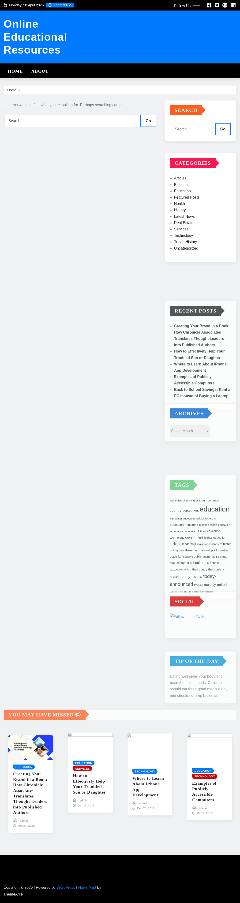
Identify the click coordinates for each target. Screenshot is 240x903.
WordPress (66, 887)
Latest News (184, 246)
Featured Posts (187, 227)
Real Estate (184, 252)
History (180, 239)
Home (15, 71)
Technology (183, 265)
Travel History (185, 271)
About (40, 71)
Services (181, 259)
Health (179, 233)
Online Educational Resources (35, 37)
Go (148, 121)
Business (181, 214)
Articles (180, 208)
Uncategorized (186, 277)
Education (182, 220)
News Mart (87, 887)
